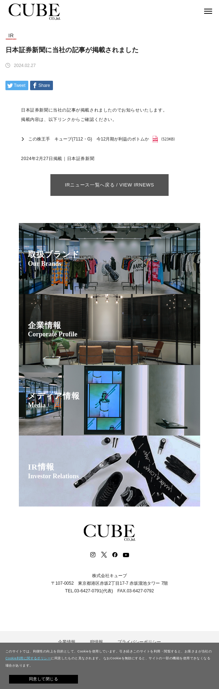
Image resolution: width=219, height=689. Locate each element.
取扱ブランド (54, 259)
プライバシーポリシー (139, 641)
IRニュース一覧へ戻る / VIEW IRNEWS (109, 185)
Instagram (93, 555)
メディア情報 (54, 400)
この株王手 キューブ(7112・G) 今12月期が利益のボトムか (88, 139)
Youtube (126, 555)
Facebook (114, 555)
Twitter (104, 555)
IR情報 (53, 471)
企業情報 (52, 330)
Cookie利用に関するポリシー (28, 658)
